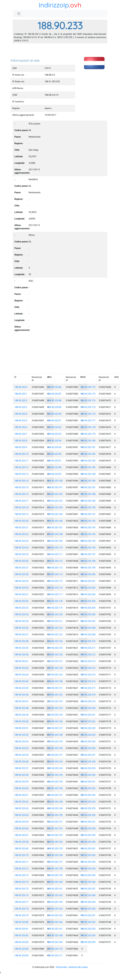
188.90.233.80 (21, 922)
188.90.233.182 (87, 454)
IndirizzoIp (54, 5)
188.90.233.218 (87, 694)
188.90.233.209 (87, 634)
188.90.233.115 (55, 581)
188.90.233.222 (87, 721)
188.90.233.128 (55, 668)
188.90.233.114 (55, 574)
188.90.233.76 (21, 895)
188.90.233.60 (21, 788)
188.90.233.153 (55, 835)
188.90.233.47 (21, 701)
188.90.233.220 (87, 708)
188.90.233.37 (21, 634)
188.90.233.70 (21, 855)
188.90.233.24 (21, 547)
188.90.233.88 (54, 400)
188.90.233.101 (55, 487)
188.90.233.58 (21, 775)
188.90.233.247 (87, 888)
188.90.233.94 (54, 440)
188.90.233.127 (55, 661)
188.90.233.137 (55, 728)
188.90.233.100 (55, 480)
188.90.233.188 (87, 494)
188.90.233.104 (55, 507)
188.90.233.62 (21, 801)
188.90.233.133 (55, 701)
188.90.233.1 (20, 393)
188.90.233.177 (87, 420)
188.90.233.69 (21, 848)
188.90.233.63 (21, 808)
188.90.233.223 (87, 728)
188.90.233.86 (54, 387)
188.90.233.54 (21, 748)
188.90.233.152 (55, 828)
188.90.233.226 (87, 748)
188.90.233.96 (54, 454)
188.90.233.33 (21, 607)
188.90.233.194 (87, 534)
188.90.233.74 (21, 882)
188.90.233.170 (55, 949)
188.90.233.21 (21, 527)
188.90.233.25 (21, 554)
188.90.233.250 (87, 908)
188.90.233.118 (55, 601)
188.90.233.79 (21, 915)
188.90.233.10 (21, 454)
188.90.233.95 (54, 447)
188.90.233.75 (21, 888)
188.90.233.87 (54, 393)
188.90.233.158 (55, 868)
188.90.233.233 (87, 795)
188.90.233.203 (87, 594)
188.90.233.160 (55, 882)
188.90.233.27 (21, 567)
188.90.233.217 (87, 688)
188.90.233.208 (87, 628)
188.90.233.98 (54, 467)
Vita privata (61, 967)
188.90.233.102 (55, 494)
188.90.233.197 (87, 554)
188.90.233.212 (87, 654)
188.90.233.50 (21, 721)
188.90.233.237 (87, 821)
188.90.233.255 (87, 942)
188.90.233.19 (21, 514)
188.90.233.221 (87, 714)
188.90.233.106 (55, 521)
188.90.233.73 (21, 875)
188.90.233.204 (87, 601)
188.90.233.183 (87, 460)
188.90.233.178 (87, 427)
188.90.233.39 (21, 648)
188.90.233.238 (87, 828)
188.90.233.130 (55, 681)
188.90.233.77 (21, 902)
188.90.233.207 (87, 621)
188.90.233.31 (21, 594)
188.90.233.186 (87, 480)
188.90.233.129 (55, 674)
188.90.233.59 (21, 781)
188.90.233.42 (21, 668)
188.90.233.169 (55, 942)
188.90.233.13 (21, 474)
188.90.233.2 (20, 400)
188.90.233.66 (21, 828)
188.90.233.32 (21, 601)
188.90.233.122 (55, 628)
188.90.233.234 (87, 801)
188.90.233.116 (55, 587)
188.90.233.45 (21, 688)
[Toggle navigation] (19, 13)
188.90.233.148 (55, 801)
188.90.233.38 (21, 641)
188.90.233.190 (87, 507)
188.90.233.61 (21, 795)
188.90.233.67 (21, 835)
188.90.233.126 (55, 654)
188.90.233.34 (21, 614)
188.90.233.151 (55, 821)
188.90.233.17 (21, 500)
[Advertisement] (60, 52)
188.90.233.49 (21, 714)
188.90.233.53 (21, 741)
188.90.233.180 (87, 440)
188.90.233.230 (87, 775)
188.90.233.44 (21, 681)
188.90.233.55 (21, 755)
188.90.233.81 (21, 928)
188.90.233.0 (20, 387)
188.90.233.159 (55, 875)
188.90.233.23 (21, 541)
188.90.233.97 (54, 460)
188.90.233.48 (21, 708)
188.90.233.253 (87, 928)
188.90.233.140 (55, 748)
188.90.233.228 (87, 761)
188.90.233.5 (20, 420)
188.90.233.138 (55, 735)
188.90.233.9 (20, 447)
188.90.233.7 (20, 434)
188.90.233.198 (87, 561)
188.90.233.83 (21, 942)
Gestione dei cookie (78, 967)
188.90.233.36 (21, 628)
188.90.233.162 (55, 895)
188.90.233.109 (55, 541)
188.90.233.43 (21, 674)
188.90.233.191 (87, 514)
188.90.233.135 (55, 714)
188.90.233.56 (21, 761)
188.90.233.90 (54, 414)
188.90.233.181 (87, 447)
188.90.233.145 (55, 781)
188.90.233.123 (55, 634)
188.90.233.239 (87, 835)
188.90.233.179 (87, 434)
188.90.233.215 (87, 674)
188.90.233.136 (55, 721)
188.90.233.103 (55, 500)
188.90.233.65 (21, 821)
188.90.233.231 (87, 781)
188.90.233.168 (55, 935)
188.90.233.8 (20, 440)
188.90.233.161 (55, 888)
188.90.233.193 (87, 527)
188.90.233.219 (87, 701)
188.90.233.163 (55, 902)
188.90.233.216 (87, 681)
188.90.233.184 (87, 467)
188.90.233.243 (87, 862)
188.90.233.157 (55, 862)
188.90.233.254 (87, 935)
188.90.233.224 (87, 735)
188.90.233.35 (21, 621)
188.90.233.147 (55, 795)
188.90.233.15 (21, 487)
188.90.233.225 (87, 741)
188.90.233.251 (87, 915)
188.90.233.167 (55, 928)
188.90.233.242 (87, 855)
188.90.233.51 (21, 728)
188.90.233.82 (21, 935)
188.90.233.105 (55, 514)
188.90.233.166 (55, 922)
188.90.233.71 (21, 862)
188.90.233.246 (87, 882)
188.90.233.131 (55, 688)
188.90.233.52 (21, 735)
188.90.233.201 (87, 581)
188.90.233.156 (55, 855)
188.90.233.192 (87, 521)
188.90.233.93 (54, 434)
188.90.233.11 (21, 460)
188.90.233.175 (87, 407)
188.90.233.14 (21, 480)
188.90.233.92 (54, 427)
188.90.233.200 (87, 574)
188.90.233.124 (55, 641)
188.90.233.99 (54, 474)
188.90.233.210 (87, 641)
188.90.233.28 (21, 574)
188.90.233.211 (87, 648)
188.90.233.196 (87, 547)
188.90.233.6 (20, 427)
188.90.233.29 (21, 581)
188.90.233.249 (87, 902)
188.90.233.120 (55, 614)
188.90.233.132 (55, 694)
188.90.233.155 (55, 848)
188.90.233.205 (87, 607)
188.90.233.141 (55, 755)
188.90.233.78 (21, 908)
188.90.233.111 (55, 554)
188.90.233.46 (21, 694)
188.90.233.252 (87, 922)
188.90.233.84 (21, 949)
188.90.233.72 (21, 868)
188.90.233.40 (21, 654)
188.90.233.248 (87, 895)
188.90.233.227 (87, 755)
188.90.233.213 (87, 661)
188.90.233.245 (87, 875)
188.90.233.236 (87, 815)
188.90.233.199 (87, 567)
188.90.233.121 (55, 621)
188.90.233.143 (55, 768)
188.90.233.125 (55, 648)
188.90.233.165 (55, 915)
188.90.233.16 (21, 494)
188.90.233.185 (87, 474)
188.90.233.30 (21, 587)
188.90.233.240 (87, 842)
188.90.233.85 (21, 955)
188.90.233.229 (87, 768)
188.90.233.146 (55, 788)
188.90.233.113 (55, 567)
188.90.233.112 (55, 561)
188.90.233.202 (87, 587)
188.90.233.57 (21, 768)
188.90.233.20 (21, 521)
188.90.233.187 (87, 487)
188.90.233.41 (21, 661)
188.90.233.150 (55, 815)
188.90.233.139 (55, 741)
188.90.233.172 (87, 387)
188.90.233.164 (55, 908)
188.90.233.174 (87, 400)
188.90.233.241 (87, 848)
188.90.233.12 (21, 467)
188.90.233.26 (21, 561)
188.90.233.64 (21, 815)
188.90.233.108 (55, 534)
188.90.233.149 (55, 808)
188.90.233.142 (55, 761)
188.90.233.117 (55, 594)
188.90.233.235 (87, 808)
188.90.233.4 (20, 414)
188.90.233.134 (55, 708)
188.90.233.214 (87, 668)
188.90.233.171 (55, 955)
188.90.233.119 (55, 607)
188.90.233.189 (87, 500)
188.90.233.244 (87, 868)
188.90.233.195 (87, 541)
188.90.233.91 (54, 420)
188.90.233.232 (87, 788)
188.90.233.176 (87, 414)
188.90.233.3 (20, 407)
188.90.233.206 (87, 614)
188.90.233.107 (55, 527)
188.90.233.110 (55, 547)
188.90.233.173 (87, 393)
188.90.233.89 (54, 407)
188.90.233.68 (21, 842)
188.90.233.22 (21, 534)
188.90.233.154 (55, 842)
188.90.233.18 (21, 507)
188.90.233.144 (55, 775)
